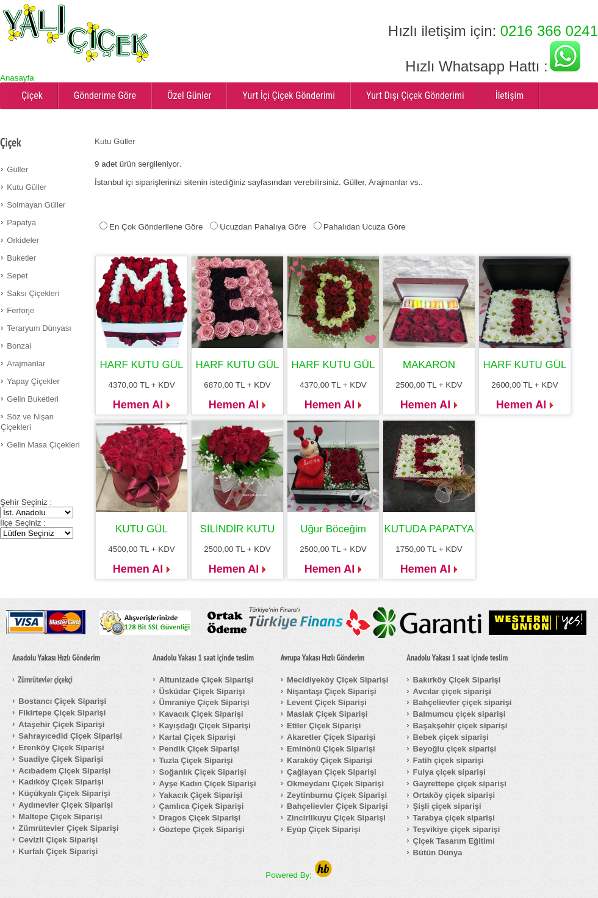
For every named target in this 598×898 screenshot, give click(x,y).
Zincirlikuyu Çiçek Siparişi (336, 817)
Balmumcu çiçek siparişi (459, 714)
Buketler (21, 258)
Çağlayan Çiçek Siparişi (331, 772)
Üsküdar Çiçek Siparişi (202, 691)
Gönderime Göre (105, 95)
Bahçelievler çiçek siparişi (462, 702)
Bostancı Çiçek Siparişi (62, 701)
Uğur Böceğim (333, 529)
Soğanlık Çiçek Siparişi (203, 772)
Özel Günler (189, 95)
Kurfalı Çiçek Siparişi (58, 851)
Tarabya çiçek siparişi (454, 817)
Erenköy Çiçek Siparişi (61, 747)
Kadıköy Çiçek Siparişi (60, 781)
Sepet (17, 275)
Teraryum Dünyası (39, 328)
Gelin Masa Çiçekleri (43, 444)
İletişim (509, 95)
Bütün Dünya (438, 852)
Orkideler (23, 240)
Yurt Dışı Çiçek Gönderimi (415, 95)
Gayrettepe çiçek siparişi (459, 783)
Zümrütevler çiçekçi (45, 680)
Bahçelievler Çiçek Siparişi (337, 806)
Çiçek (32, 95)
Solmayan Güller (36, 204)
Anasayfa (17, 77)
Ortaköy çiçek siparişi (454, 795)
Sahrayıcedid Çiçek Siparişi (70, 735)
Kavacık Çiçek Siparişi (201, 714)
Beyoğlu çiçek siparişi (455, 748)
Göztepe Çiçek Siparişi (202, 829)
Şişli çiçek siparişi (447, 806)
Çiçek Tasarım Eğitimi (454, 840)
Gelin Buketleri (33, 399)
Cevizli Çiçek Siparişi (58, 839)
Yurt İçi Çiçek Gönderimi (288, 95)
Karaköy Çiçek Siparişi (329, 760)
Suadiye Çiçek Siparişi (60, 759)
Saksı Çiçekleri (33, 293)
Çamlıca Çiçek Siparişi (201, 806)
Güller (17, 169)
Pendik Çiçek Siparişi (199, 748)
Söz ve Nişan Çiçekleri (27, 422)
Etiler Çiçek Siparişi (324, 725)
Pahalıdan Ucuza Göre (364, 226)
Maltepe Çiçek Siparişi (60, 816)
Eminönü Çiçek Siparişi (331, 748)
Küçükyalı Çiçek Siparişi (64, 793)
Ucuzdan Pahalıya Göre (263, 226)
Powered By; (298, 875)
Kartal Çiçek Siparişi (197, 737)
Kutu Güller (26, 187)
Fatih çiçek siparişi (448, 760)
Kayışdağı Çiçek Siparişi (205, 725)
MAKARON (429, 365)
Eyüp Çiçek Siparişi (324, 829)
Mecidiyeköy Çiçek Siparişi (337, 679)
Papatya (21, 222)
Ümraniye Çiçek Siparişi (204, 702)
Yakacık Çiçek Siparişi (201, 795)
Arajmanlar (26, 363)
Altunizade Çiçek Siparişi (206, 679)
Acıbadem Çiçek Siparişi (64, 770)
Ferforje (20, 310)
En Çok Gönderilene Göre (156, 226)
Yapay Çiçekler (33, 381)
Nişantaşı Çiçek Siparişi (331, 691)
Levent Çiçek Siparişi (327, 702)
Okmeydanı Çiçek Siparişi (335, 783)
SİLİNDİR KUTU (237, 529)
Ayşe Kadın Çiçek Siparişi (207, 783)
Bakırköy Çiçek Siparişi (457, 679)
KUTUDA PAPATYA (429, 529)
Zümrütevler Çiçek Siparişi (68, 828)
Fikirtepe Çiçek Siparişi (62, 712)
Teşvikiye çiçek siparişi (456, 829)
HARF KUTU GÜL (142, 365)
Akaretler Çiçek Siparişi (331, 737)
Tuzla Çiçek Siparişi (196, 760)
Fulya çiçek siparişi (449, 772)
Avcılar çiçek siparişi (452, 691)
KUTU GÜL (141, 529)
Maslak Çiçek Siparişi (327, 714)
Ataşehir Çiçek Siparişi (61, 724)
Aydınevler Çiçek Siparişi (65, 804)
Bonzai (19, 345)
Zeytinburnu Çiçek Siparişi (337, 795)
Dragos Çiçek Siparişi (200, 817)
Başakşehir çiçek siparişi (460, 725)
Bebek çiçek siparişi (451, 737)
